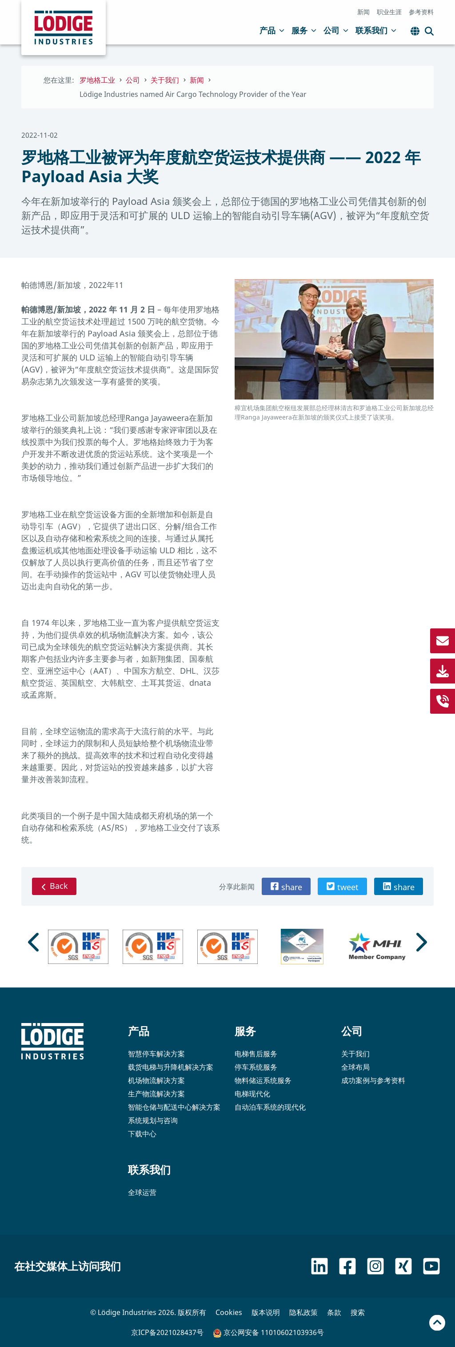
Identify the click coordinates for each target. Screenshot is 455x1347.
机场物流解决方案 (156, 1080)
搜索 (358, 1312)
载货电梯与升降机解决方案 (170, 1067)
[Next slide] (420, 942)
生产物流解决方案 (156, 1094)
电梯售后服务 (256, 1054)
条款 (334, 1312)
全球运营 (142, 1192)
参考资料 (421, 12)
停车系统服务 (256, 1067)
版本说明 (265, 1312)
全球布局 (355, 1067)
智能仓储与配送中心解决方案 (174, 1107)
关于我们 (355, 1054)
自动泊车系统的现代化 (270, 1107)
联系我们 (375, 30)
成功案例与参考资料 (373, 1080)
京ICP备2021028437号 (167, 1332)
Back (54, 885)
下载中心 (142, 1134)
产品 (271, 30)
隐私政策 (303, 1312)
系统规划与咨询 (153, 1120)
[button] (286, 886)
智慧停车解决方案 (156, 1054)
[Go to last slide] (34, 942)
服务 (303, 30)
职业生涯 (389, 12)
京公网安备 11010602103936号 (268, 1332)
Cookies (229, 1312)
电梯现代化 (252, 1094)
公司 (335, 30)
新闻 (363, 12)
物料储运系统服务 (263, 1080)
